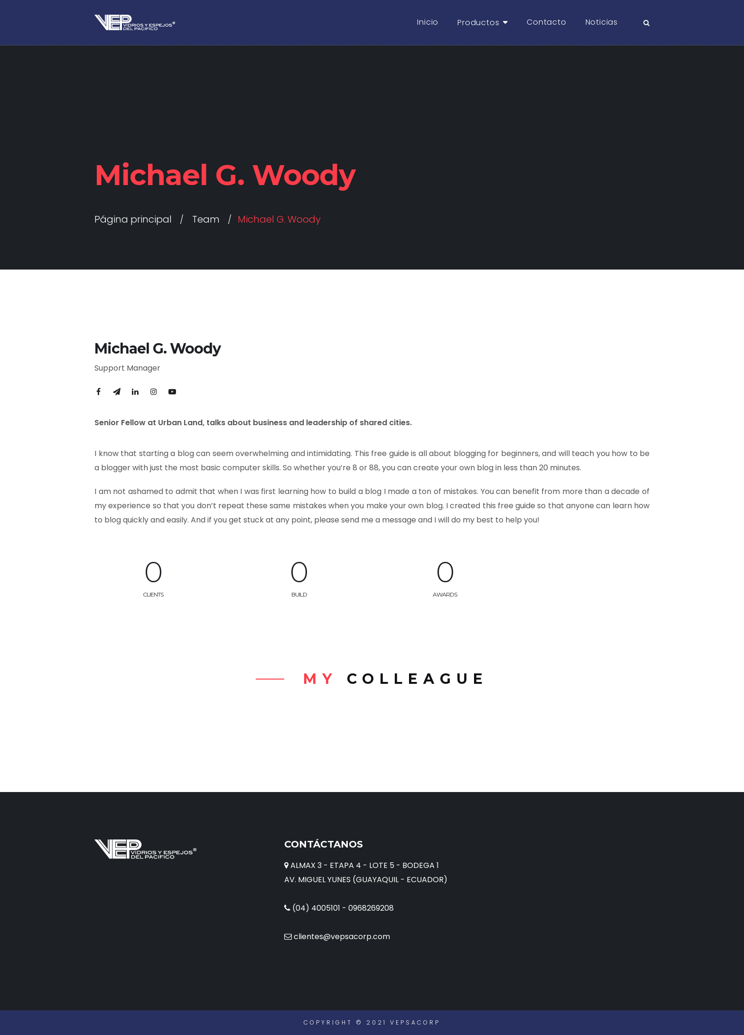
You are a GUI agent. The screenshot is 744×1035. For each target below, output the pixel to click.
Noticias (602, 22)
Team (206, 219)
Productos (478, 22)
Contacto (546, 22)
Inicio (427, 22)
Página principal (133, 219)
